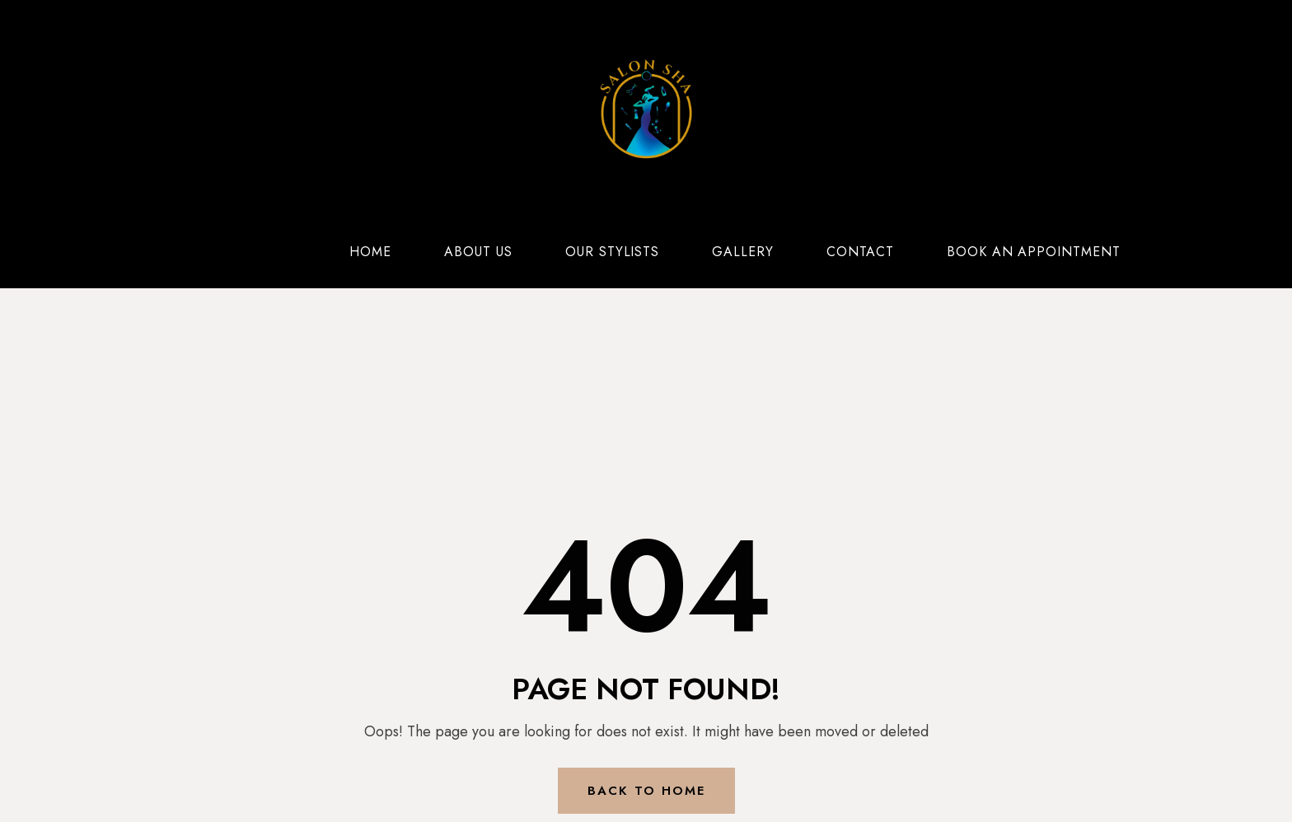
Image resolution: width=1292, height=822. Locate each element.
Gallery (743, 251)
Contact (860, 251)
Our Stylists (612, 251)
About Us (478, 251)
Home (370, 251)
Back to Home (646, 791)
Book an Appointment (1034, 251)
